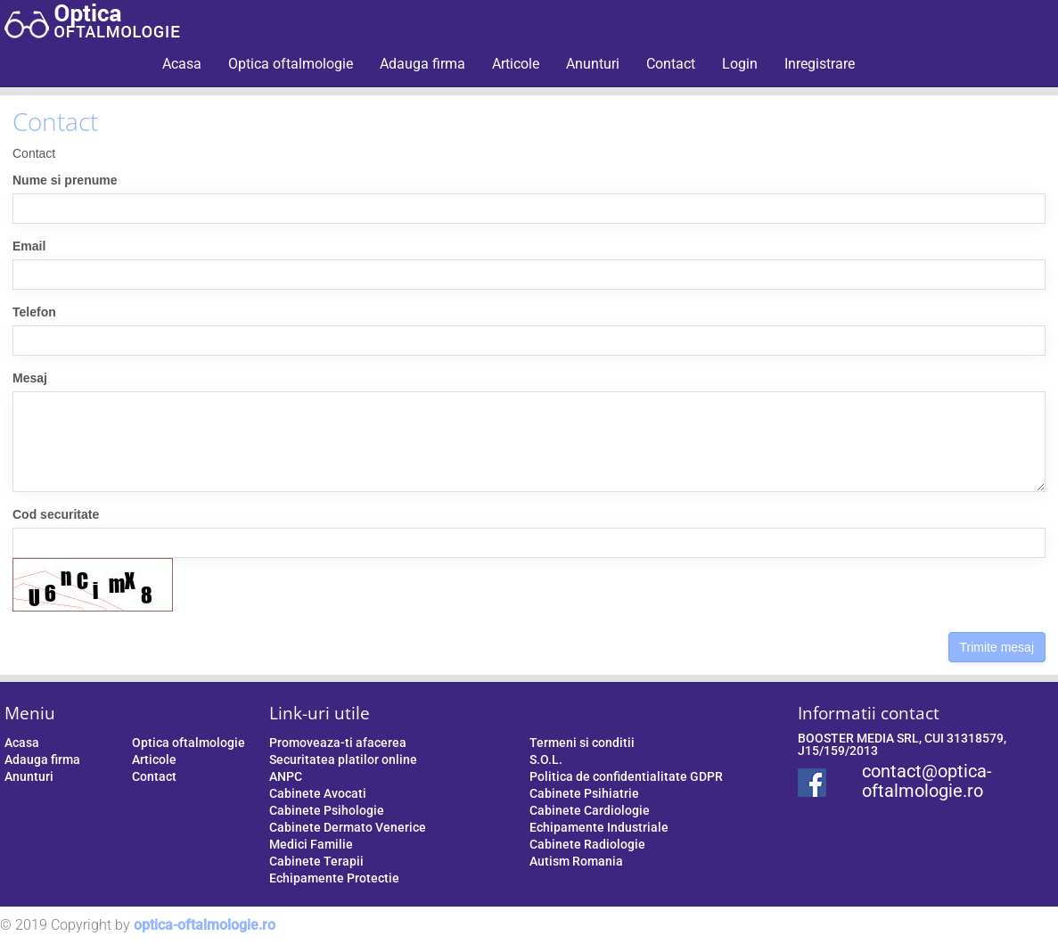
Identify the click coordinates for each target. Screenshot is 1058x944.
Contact (670, 63)
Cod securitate (55, 514)
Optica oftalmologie (290, 63)
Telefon (34, 312)
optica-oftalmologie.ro (204, 924)
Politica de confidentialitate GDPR (626, 776)
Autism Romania (576, 861)
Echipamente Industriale (598, 827)
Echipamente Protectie (334, 878)
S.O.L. (545, 759)
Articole (515, 63)
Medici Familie (311, 844)
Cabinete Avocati (317, 793)
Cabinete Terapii (316, 861)
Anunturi (592, 63)
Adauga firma (422, 63)
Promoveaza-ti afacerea (337, 742)
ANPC (285, 776)
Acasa (181, 63)
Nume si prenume (64, 180)
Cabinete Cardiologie (589, 810)
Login (740, 63)
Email (28, 246)
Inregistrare (819, 63)
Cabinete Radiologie (587, 844)
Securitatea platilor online (343, 759)
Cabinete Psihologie (326, 810)
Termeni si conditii (582, 742)
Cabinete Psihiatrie (584, 793)
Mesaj (29, 378)
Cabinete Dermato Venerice (347, 827)
